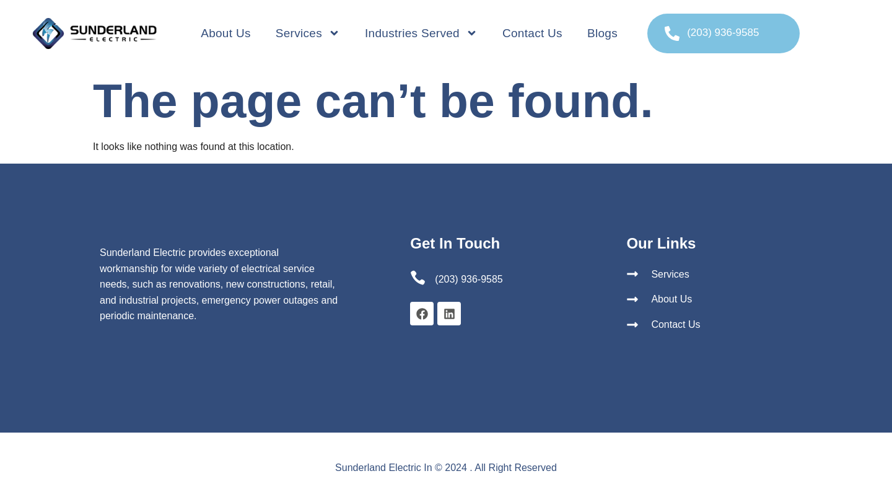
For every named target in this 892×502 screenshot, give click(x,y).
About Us (226, 33)
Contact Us (532, 33)
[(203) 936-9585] (672, 33)
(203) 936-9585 (723, 32)
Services (308, 33)
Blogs (602, 33)
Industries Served (421, 33)
